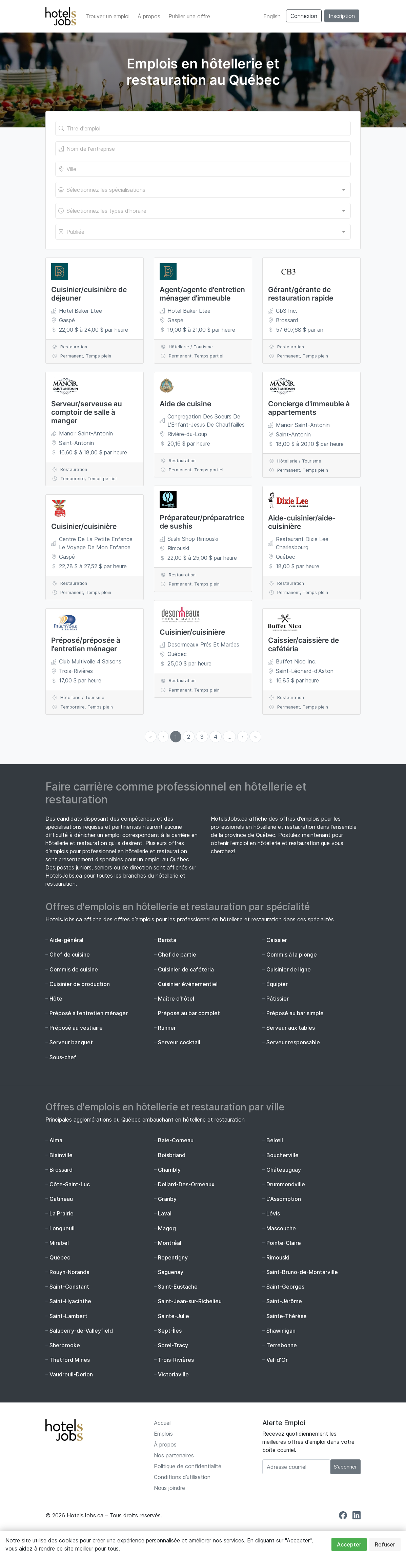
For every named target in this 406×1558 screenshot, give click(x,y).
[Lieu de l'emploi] (203, 169)
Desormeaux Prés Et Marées (203, 644)
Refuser (385, 1544)
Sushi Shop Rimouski (192, 538)
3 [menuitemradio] (202, 736)
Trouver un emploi (107, 16)
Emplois (163, 1433)
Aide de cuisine (185, 403)
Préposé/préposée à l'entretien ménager (85, 644)
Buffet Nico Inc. (296, 661)
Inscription (342, 16)
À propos (149, 16)
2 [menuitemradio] (188, 736)
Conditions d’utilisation (182, 1477)
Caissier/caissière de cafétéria (303, 644)
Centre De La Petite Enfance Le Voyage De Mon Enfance (96, 543)
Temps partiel (102, 478)
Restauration (73, 346)
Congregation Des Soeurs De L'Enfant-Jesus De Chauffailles (206, 420)
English (272, 16)
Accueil (162, 1422)
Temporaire (72, 478)
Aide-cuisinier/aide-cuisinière (302, 522)
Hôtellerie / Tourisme (82, 697)
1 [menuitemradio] (176, 736)
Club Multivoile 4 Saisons (90, 661)
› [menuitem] (243, 736)
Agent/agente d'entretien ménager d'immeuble (202, 293)
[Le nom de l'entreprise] (203, 148)
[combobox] (203, 190)
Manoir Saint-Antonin (86, 433)
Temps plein (98, 355)
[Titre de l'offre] (203, 128)
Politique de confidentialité (187, 1466)
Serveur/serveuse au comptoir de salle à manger (86, 412)
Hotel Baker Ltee (80, 310)
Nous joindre (169, 1487)
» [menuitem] (255, 736)
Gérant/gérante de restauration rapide (300, 293)
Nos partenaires (174, 1455)
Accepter (349, 1544)
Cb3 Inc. (286, 310)
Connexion (303, 16)
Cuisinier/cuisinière (84, 526)
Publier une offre (189, 16)
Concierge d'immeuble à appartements (309, 407)
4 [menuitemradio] (215, 736)
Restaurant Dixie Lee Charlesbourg (302, 543)
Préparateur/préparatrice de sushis (202, 521)
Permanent (71, 355)
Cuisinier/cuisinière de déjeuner (89, 293)
